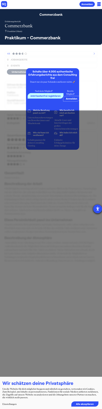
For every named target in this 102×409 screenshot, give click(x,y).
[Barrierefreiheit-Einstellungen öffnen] (97, 208)
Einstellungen (9, 404)
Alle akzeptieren (85, 403)
